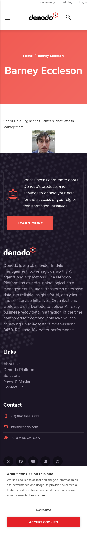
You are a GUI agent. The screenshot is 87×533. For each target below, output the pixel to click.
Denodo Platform (18, 370)
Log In (83, 2)
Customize (43, 510)
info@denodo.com (20, 427)
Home (28, 55)
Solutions (11, 375)
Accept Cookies (43, 522)
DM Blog (67, 2)
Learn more (30, 222)
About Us (11, 364)
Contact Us (13, 387)
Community (47, 2)
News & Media (16, 381)
